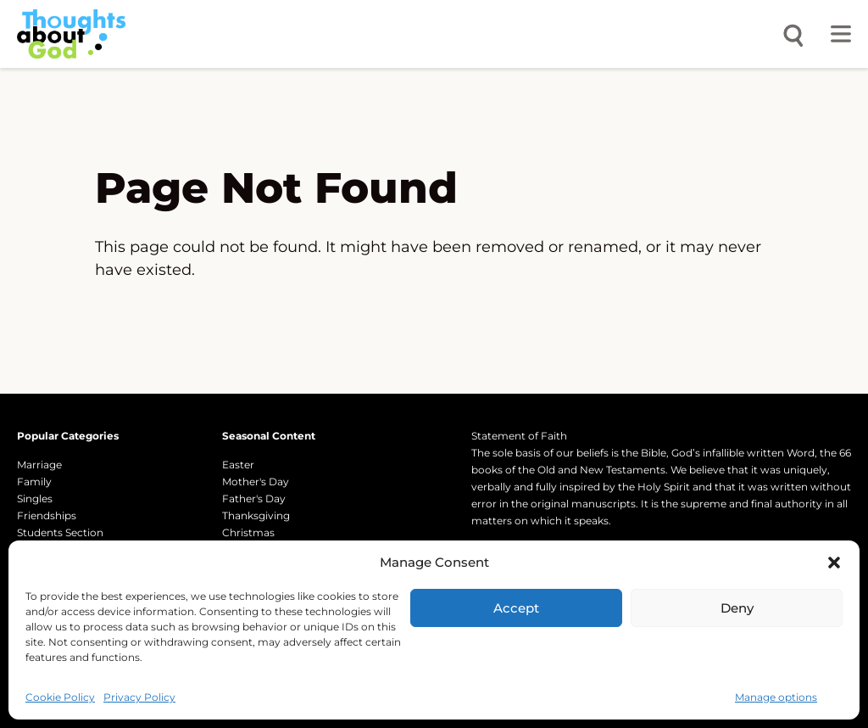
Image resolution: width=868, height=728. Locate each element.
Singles (35, 498)
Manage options (776, 697)
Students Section (60, 532)
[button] (834, 562)
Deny (737, 608)
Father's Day (254, 498)
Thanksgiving (256, 515)
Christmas (248, 532)
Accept (516, 608)
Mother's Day (255, 481)
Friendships (46, 515)
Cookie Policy (60, 697)
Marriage (39, 464)
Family (34, 481)
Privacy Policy (139, 697)
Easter (238, 464)
